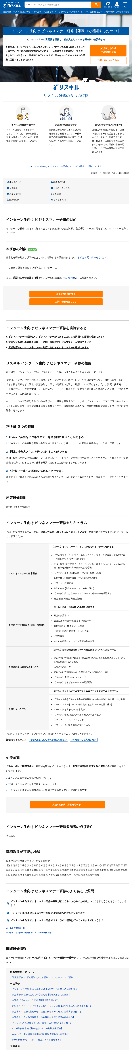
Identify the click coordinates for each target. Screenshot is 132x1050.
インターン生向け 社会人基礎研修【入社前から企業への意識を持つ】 (45, 969)
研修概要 (73, 182)
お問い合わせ (68, 265)
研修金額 (42, 187)
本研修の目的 (14, 182)
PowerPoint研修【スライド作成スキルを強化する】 (37, 1020)
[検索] (96, 5)
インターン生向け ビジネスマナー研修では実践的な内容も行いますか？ (48, 893)
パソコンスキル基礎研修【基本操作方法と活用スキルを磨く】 (42, 1003)
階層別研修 (17, 957)
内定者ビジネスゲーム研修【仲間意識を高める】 (35, 980)
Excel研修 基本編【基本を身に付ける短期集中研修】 (37, 1008)
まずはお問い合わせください (92, 245)
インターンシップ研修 (62, 957)
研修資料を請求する (40, 281)
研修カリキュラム (108, 182)
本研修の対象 (45, 182)
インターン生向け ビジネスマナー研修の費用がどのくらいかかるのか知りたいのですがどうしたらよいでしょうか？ (68, 883)
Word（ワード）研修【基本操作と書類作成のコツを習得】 (40, 1014)
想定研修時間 (14, 187)
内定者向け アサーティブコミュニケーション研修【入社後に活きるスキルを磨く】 (52, 986)
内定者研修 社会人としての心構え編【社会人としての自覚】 (41, 975)
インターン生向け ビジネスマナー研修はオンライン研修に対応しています (66, 166)
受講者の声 (74, 187)
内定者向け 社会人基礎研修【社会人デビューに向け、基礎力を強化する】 (48, 991)
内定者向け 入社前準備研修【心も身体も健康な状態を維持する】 (43, 997)
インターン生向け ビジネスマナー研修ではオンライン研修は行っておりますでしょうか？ (57, 900)
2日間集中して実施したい (83, 719)
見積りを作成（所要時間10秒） (108, 50)
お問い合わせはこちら (108, 59)
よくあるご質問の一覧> (16, 908)
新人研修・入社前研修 (37, 957)
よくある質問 (106, 187)
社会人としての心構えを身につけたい (48, 719)
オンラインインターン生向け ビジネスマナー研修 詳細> (29, 913)
